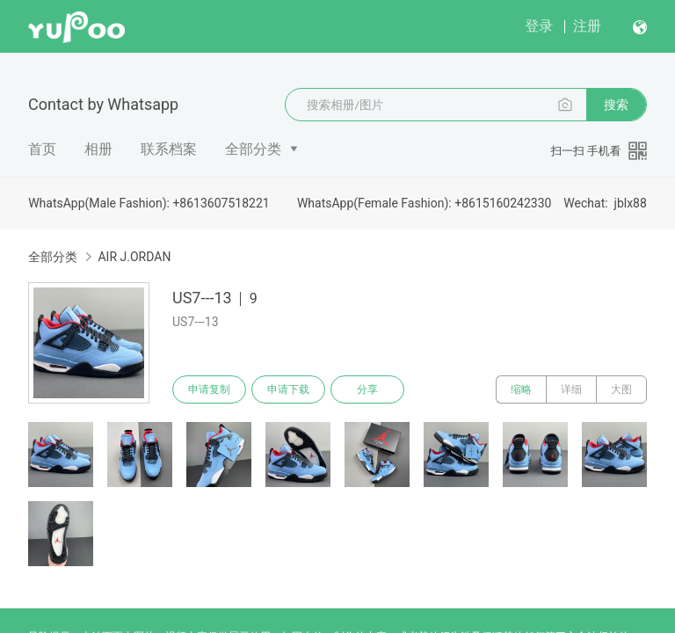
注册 (587, 26)
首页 (42, 149)
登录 (539, 26)
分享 (367, 389)
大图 (621, 389)
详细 (571, 389)
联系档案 (169, 149)
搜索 (616, 105)
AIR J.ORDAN (134, 257)
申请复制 (209, 389)
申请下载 (288, 389)
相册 (98, 149)
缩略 (521, 389)
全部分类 (253, 149)
